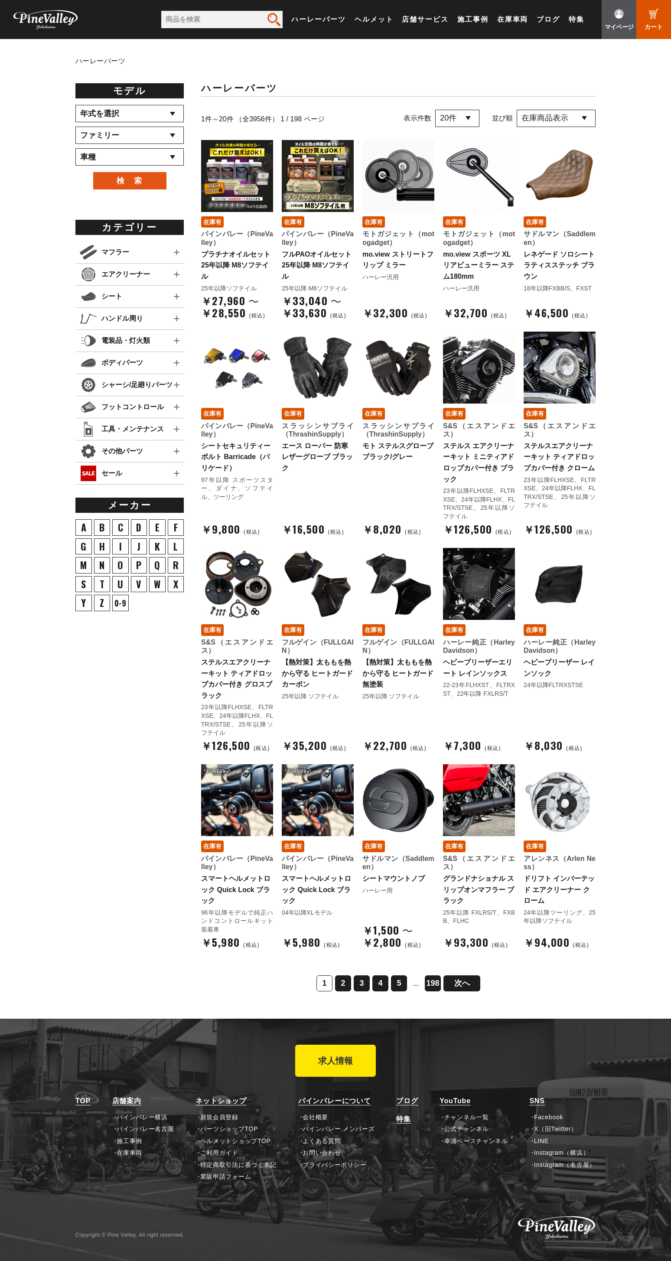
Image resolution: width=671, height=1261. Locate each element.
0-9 (120, 603)
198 (432, 983)
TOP (83, 1101)
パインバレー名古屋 (145, 1128)
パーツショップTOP (229, 1128)
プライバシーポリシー (334, 1164)
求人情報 (335, 1060)
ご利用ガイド (219, 1152)
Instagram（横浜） (561, 1152)
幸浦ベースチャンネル (476, 1140)
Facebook (548, 1117)
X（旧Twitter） (555, 1128)
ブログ (548, 19)
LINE (541, 1140)
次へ (462, 983)
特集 (576, 19)
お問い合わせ (322, 1152)
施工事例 (473, 19)
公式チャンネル (466, 1128)
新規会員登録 (219, 1117)
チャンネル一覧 (466, 1117)
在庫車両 (512, 19)
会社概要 (315, 1117)
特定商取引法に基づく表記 (238, 1164)
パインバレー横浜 (142, 1117)
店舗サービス (425, 19)
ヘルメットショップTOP (235, 1140)
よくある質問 (322, 1140)
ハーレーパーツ (318, 19)
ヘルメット (374, 19)
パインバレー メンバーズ (339, 1128)
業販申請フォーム (225, 1176)
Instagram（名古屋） (565, 1164)
